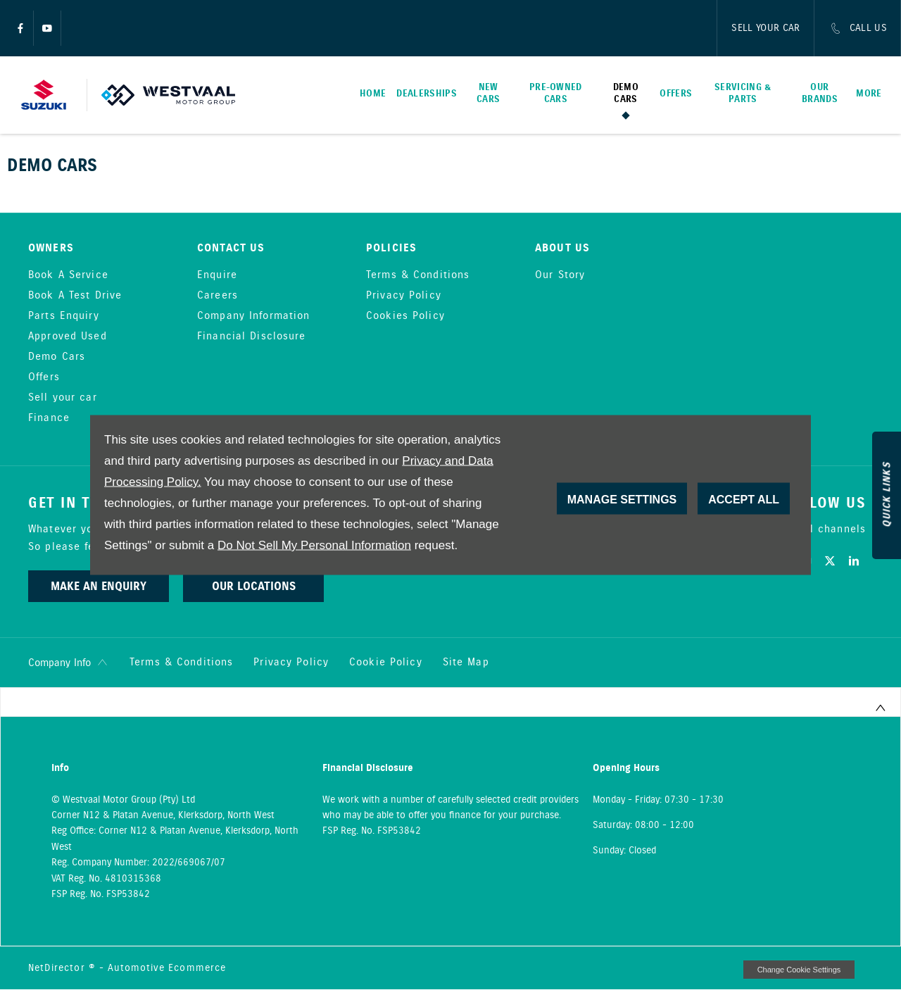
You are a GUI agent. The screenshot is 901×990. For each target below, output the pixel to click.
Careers (217, 296)
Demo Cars (56, 357)
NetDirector (58, 968)
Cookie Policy (385, 663)
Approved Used (67, 337)
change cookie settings (799, 969)
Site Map (466, 663)
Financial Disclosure (251, 337)
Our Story (560, 275)
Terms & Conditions (418, 275)
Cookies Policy (405, 316)
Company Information (253, 316)
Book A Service (68, 275)
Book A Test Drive (75, 296)
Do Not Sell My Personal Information (314, 545)
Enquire (217, 275)
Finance (49, 418)
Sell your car (62, 398)
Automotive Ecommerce (167, 968)
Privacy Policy (403, 296)
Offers (44, 377)
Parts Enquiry (63, 316)
